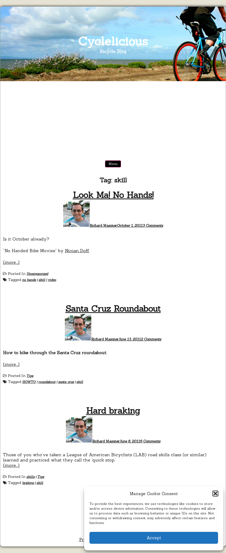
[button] (215, 493)
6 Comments (150, 441)
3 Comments (153, 225)
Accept (154, 537)
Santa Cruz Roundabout (113, 308)
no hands (29, 280)
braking (28, 483)
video (52, 280)
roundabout (47, 382)
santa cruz (66, 382)
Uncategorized (37, 274)
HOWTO (29, 382)
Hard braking (113, 410)
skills (30, 477)
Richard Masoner (103, 225)
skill (42, 280)
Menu (113, 164)
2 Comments (151, 339)
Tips (29, 376)
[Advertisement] (113, 121)
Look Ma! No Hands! (113, 195)
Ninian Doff (77, 250)
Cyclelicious (113, 41)
